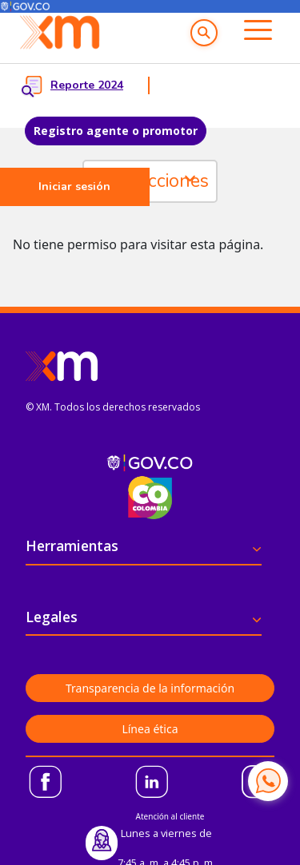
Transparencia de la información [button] (150, 688)
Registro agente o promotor (116, 130)
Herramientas (72, 545)
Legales (52, 616)
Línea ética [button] (150, 728)
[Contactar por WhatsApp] (268, 781)
